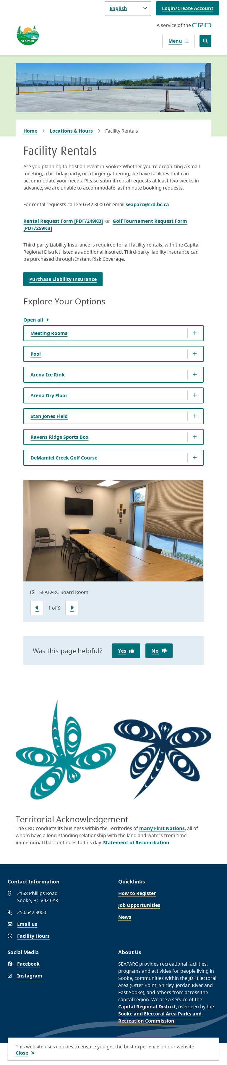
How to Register (137, 893)
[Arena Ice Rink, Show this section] (113, 374)
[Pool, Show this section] (113, 353)
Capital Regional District (147, 1006)
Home (30, 131)
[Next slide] (71, 608)
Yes (122, 650)
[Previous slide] (36, 608)
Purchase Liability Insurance (63, 279)
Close (22, 1053)
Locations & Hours (71, 131)
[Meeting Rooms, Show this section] (113, 333)
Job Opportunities (139, 905)
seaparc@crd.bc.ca (147, 204)
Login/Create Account (187, 8)
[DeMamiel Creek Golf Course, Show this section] (113, 457)
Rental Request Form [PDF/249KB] (63, 221)
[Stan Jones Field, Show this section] (113, 416)
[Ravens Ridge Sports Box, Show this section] (113, 437)
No (155, 650)
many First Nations (162, 828)
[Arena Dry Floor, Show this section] (113, 395)
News (124, 917)
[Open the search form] (205, 41)
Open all (33, 319)
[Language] (128, 8)
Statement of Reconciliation (136, 842)
